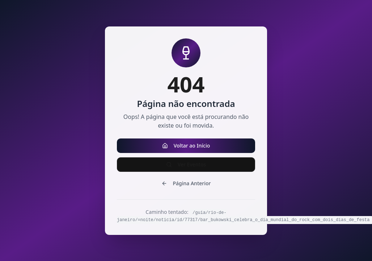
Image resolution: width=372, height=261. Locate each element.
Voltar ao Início (186, 145)
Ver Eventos (186, 164)
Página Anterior (186, 183)
